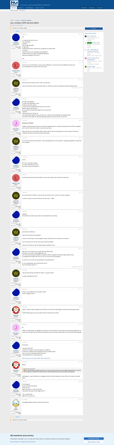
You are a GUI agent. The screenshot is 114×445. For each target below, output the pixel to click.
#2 (81, 62)
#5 (81, 120)
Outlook (89, 47)
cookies (26, 439)
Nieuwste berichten (90, 33)
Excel (88, 70)
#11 (81, 229)
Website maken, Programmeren (94, 55)
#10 (81, 211)
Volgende (17, 31)
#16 (81, 324)
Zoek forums (22, 10)
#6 (81, 138)
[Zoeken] (100, 7)
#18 (81, 361)
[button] (45, 7)
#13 (81, 270)
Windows (89, 40)
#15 (81, 306)
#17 (81, 342)
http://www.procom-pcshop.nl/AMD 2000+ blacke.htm (36, 358)
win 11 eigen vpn (91, 36)
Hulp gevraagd (91, 66)
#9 (81, 192)
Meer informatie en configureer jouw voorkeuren (23, 441)
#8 (81, 174)
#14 (81, 289)
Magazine (20, 7)
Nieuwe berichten (14, 10)
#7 (81, 157)
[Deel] (80, 34)
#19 (81, 381)
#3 (81, 80)
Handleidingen (29, 7)
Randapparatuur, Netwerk (93, 64)
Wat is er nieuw (40, 7)
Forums (13, 7)
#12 (81, 248)
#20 (81, 399)
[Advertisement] (39, 16)
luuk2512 (14, 25)
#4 (81, 99)
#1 (81, 34)
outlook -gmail (93, 42)
